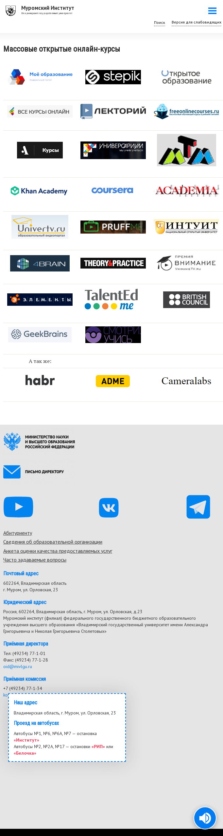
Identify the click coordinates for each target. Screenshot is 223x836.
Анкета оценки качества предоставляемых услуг (57, 551)
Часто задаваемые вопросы (34, 559)
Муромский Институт (47, 7)
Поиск (159, 22)
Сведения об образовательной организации (52, 541)
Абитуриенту (17, 533)
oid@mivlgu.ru (17, 666)
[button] (205, 818)
